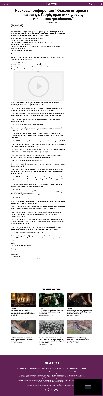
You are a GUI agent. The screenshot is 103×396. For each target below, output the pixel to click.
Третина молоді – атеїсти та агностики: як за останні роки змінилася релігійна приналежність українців (23, 313)
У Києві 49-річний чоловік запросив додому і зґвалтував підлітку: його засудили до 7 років (79, 312)
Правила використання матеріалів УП (52, 368)
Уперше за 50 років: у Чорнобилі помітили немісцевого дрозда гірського (78, 339)
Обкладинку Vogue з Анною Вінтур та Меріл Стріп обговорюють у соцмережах (51, 312)
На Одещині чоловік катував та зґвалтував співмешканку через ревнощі (22, 339)
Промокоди (83, 368)
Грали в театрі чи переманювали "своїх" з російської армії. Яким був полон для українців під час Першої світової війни (51, 340)
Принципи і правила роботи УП (70, 368)
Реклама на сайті (21, 368)
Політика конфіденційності (34, 368)
